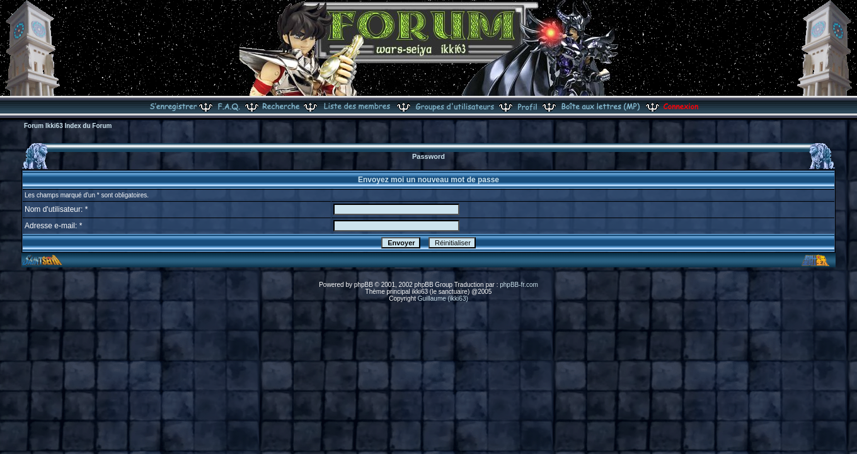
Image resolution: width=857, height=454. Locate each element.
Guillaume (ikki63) (443, 298)
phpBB (363, 284)
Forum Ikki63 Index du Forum (68, 125)
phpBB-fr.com (519, 284)
